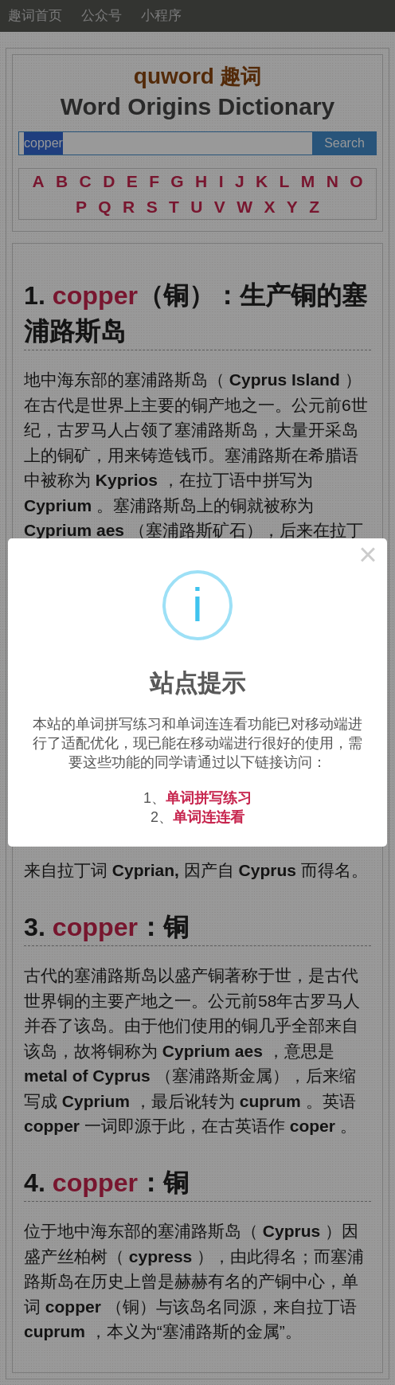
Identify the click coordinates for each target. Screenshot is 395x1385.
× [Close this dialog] (367, 557)
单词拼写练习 (209, 798)
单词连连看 (208, 817)
